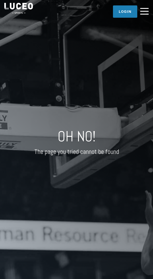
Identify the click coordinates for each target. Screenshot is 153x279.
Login (125, 11)
